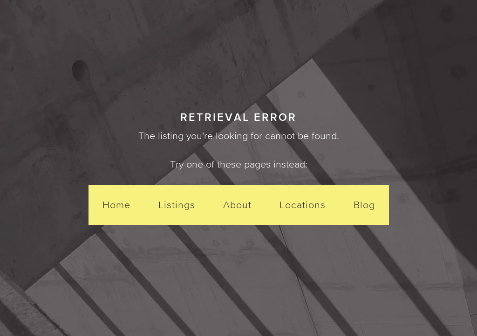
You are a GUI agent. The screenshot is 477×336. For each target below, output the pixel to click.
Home (116, 204)
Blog (364, 204)
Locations (302, 204)
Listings (176, 204)
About (237, 204)
